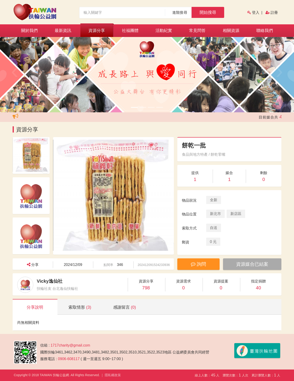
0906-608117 (68, 359)
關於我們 (29, 30)
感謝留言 (124, 307)
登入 (255, 12)
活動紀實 (163, 30)
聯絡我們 (264, 30)
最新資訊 (63, 30)
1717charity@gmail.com (70, 345)
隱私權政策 (113, 375)
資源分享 (96, 30)
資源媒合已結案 (252, 264)
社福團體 (130, 30)
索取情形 (79, 307)
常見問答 (197, 30)
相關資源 (231, 30)
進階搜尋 (179, 12)
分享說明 (35, 307)
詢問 (198, 264)
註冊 (274, 12)
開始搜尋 (208, 12)
